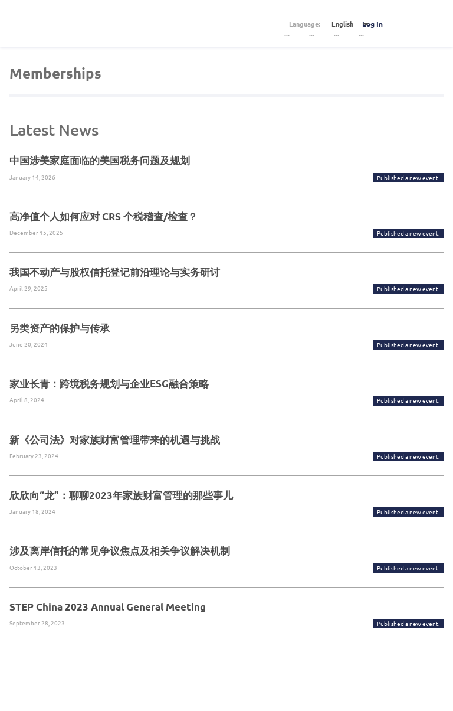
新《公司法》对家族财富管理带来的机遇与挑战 (114, 440)
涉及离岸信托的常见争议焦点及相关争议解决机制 (119, 551)
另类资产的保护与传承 (59, 328)
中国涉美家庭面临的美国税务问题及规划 (99, 160)
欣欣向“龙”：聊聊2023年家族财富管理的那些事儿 (121, 495)
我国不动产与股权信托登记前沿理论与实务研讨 (114, 272)
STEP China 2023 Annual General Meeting (107, 607)
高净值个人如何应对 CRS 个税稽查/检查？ (103, 216)
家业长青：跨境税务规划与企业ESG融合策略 (109, 384)
